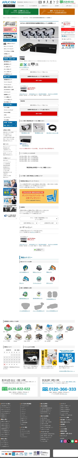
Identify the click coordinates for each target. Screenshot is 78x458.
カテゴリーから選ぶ (5, 403)
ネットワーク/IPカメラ (5, 407)
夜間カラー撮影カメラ (5, 421)
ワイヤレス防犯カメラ (5, 427)
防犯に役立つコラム (65, 422)
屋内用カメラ (4, 415)
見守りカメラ (52, 279)
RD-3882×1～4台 (39, 128)
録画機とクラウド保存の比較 (66, 415)
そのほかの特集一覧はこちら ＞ (67, 371)
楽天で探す (39, 80)
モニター (23, 407)
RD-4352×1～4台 (26, 128)
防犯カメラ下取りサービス (46, 437)
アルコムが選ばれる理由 (46, 425)
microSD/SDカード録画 (9, 89)
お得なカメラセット (11, 43)
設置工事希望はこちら (29, 223)
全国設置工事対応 (6, 168)
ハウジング (23, 409)
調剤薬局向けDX (6, 148)
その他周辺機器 (24, 422)
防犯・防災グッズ (8, 125)
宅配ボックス (23, 420)
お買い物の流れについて (33, 244)
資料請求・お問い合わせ (66, 433)
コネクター (23, 413)
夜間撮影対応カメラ (8, 79)
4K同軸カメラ (7, 53)
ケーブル (23, 415)
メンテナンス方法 (64, 413)
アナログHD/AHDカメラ (6, 411)
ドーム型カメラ (7, 66)
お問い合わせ (69, 5)
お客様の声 (5, 173)
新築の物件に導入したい (8, 140)
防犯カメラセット (39, 268)
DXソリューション (6, 146)
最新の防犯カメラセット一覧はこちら (39, 72)
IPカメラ (26, 279)
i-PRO (5, 114)
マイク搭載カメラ (7, 97)
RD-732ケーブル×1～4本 (52, 128)
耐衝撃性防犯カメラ (5, 428)
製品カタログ (5, 177)
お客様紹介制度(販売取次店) (46, 408)
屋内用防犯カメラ (7, 64)
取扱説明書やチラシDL (7, 172)
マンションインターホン (8, 151)
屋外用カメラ (4, 416)
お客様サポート (45, 5)
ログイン (33, 232)
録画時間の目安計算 (65, 411)
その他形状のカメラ (8, 74)
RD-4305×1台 (26, 141)
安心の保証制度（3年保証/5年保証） (48, 433)
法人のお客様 (21, 5)
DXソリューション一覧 (45, 413)
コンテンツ (63, 403)
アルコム (23, 429)
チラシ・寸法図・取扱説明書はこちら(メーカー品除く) (39, 218)
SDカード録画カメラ (5, 434)
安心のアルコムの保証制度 (53, 244)
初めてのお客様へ (45, 416)
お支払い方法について (23, 244)
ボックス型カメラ (7, 69)
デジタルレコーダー (25, 405)
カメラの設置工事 (33, 5)
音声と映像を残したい (7, 134)
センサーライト (24, 416)
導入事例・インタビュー (66, 419)
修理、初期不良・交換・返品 (46, 435)
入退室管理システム (7, 149)
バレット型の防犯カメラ (39, 307)
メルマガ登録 (64, 428)
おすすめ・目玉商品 (8, 56)
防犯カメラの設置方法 (65, 409)
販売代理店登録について (46, 411)
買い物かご (64, 36)
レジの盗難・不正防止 (7, 135)
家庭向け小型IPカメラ (8, 87)
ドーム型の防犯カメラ (26, 307)
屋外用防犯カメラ (7, 61)
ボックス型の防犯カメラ (52, 307)
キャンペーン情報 (65, 417)
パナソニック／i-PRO (25, 431)
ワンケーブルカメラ (8, 82)
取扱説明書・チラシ (45, 439)
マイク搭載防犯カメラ (5, 430)
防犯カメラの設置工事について (47, 427)
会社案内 (57, 5)
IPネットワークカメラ (8, 46)
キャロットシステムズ (8, 109)
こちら (25, 393)
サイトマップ (64, 435)
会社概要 (63, 424)
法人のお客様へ (44, 406)
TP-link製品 (6, 119)
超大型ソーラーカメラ (7, 153)
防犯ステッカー (24, 418)
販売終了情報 (64, 431)
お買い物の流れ (44, 418)
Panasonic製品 (7, 112)
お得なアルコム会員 (45, 429)
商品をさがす (9, 5)
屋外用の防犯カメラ (26, 294)
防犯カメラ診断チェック (65, 405)
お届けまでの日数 (44, 423)
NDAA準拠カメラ (7, 102)
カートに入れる (68, 29)
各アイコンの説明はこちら (24, 67)
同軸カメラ (52, 268)
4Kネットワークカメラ (8, 48)
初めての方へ (5, 160)
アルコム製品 (6, 107)
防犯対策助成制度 (6, 165)
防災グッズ (23, 424)
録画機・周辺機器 (8, 122)
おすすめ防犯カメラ (26, 268)
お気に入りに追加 (25, 69)
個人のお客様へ (44, 403)
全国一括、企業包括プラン (46, 409)
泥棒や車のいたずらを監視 (8, 132)
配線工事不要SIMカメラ (7, 154)
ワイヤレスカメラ (7, 84)
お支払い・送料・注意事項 (46, 421)
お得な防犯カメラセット (6, 405)
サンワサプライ (7, 117)
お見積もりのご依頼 (7, 175)
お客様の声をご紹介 (49, 223)
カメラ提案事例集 (6, 163)
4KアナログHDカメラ (5, 413)
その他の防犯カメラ (52, 295)
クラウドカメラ (7, 92)
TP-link (22, 434)
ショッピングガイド (7, 162)
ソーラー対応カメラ (8, 99)
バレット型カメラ (7, 71)
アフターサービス (45, 431)
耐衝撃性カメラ (7, 94)
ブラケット (23, 411)
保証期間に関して (6, 167)
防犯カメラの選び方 (65, 407)
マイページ (63, 426)
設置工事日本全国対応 (42, 244)
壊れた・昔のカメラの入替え (8, 139)
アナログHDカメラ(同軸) (9, 51)
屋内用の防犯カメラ (39, 294)
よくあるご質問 (6, 170)
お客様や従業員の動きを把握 (8, 137)
